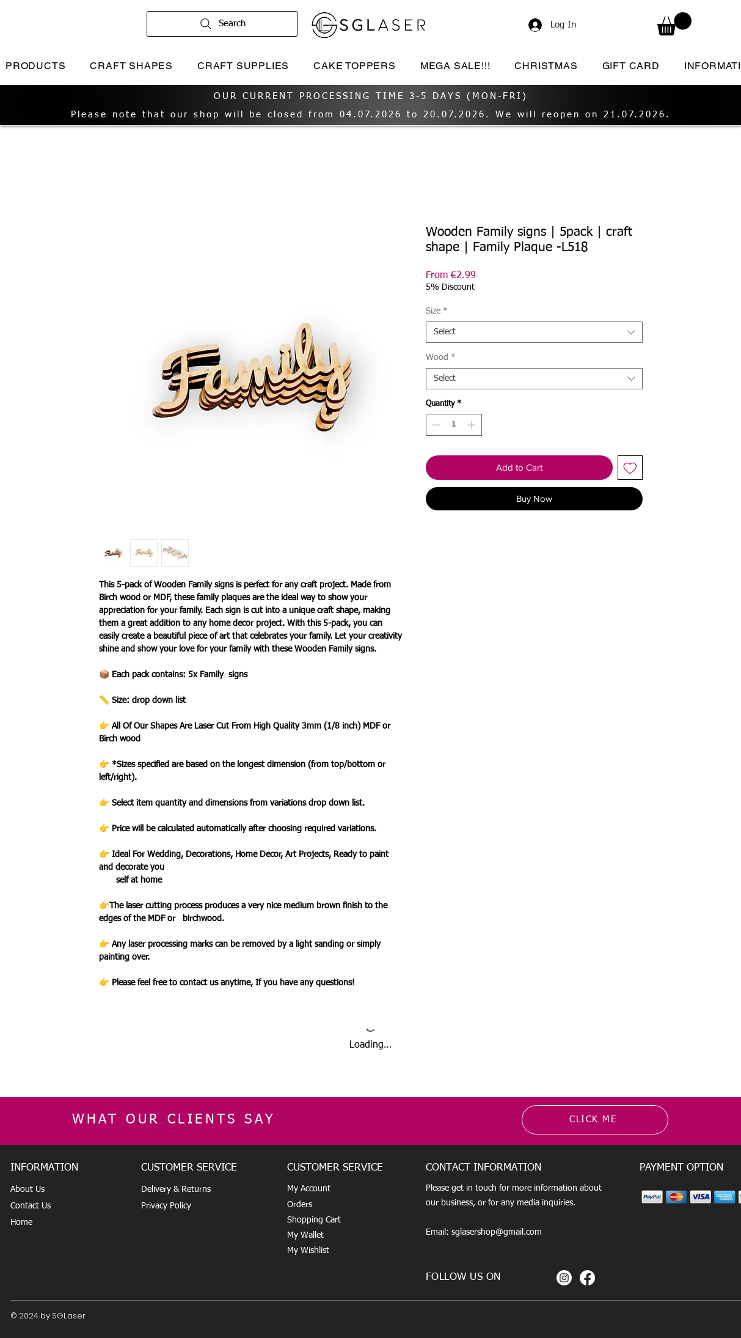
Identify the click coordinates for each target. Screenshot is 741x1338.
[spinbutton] (453, 424)
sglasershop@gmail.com (496, 1232)
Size (437, 311)
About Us (27, 1189)
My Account (308, 1189)
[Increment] (472, 424)
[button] (674, 23)
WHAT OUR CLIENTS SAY (174, 1120)
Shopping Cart (314, 1220)
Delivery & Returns (176, 1189)
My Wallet (305, 1235)
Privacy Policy (166, 1206)
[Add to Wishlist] (630, 467)
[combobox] (534, 332)
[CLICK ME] (595, 1119)
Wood (441, 357)
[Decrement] (435, 424)
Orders (299, 1204)
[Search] (222, 24)
